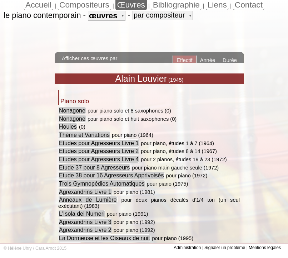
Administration (187, 247)
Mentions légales (265, 247)
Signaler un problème (224, 247)
